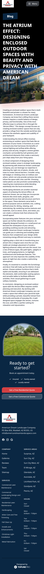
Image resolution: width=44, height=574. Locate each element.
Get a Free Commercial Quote (22, 396)
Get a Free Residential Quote (22, 390)
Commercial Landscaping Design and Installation (10, 495)
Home (4, 453)
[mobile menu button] (35, 3)
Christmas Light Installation (7, 535)
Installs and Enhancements (7, 528)
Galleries (6, 458)
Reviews (5, 463)
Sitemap (5, 472)
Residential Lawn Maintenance (8, 503)
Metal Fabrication (8, 542)
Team (4, 467)
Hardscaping (7, 510)
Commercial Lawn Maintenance (8, 486)
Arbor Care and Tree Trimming (9, 516)
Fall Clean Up (7, 522)
